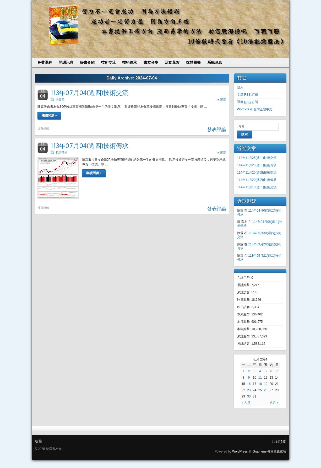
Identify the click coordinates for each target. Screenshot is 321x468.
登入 (240, 87)
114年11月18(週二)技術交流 (257, 187)
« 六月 (246, 403)
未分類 (60, 99)
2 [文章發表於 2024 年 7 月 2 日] (249, 371)
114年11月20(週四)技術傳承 (257, 180)
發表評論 (216, 129)
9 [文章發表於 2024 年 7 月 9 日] (249, 377)
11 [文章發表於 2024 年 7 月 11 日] (260, 377)
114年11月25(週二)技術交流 (257, 158)
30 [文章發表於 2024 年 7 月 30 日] (249, 396)
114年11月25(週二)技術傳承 (257, 165)
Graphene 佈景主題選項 (269, 451)
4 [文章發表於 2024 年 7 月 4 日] (260, 371)
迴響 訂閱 (247, 102)
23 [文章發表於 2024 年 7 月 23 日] (249, 390)
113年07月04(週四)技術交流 (89, 93)
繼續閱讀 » (49, 115)
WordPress (240, 451)
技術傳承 (61, 152)
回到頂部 (279, 441)
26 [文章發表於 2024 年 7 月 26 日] (265, 390)
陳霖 (223, 99)
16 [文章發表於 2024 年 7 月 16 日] (249, 384)
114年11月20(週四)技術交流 (257, 172)
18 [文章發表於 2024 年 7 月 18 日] (260, 384)
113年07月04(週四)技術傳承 (89, 146)
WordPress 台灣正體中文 (254, 109)
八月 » (274, 403)
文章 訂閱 (247, 94)
